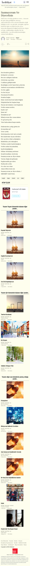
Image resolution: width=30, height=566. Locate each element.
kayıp (8, 178)
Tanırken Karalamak (6, 314)
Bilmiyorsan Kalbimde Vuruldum (9, 426)
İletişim (20, 541)
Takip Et (17, 37)
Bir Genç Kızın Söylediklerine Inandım (11, 477)
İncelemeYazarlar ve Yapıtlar (7, 506)
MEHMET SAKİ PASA (10, 37)
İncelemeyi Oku (16, 196)
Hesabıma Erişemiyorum (7, 543)
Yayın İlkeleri (4, 545)
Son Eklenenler (4, 541)
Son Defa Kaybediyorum (7, 282)
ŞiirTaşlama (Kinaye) (6, 317)
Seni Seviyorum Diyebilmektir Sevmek (11, 452)
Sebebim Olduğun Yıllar (7, 366)
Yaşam (7, 39)
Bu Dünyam (4, 340)
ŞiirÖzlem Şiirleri (6, 532)
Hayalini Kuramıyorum (7, 256)
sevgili (3, 178)
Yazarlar (11, 541)
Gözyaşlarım (4, 400)
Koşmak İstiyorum (6, 230)
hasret (13, 178)
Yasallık (16, 543)
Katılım (16, 541)
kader (22, 178)
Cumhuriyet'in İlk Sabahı (19, 189)
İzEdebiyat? (11, 545)
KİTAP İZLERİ (6, 183)
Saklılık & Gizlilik (22, 543)
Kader (2, 503)
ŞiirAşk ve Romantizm (6, 403)
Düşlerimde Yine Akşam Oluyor (9, 529)
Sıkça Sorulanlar (19, 545)
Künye (25, 545)
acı (18, 178)
